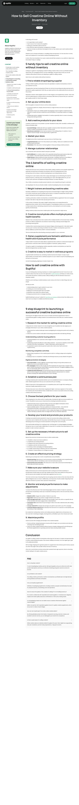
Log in (65, 3)
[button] (32, 3)
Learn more (8, 58)
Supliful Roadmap (55, 273)
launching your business (51, 297)
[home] (7, 3)
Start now (72, 3)
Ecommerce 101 (29, 11)
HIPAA (60, 474)
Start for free (13, 144)
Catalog (26, 3)
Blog (23, 11)
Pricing (49, 3)
